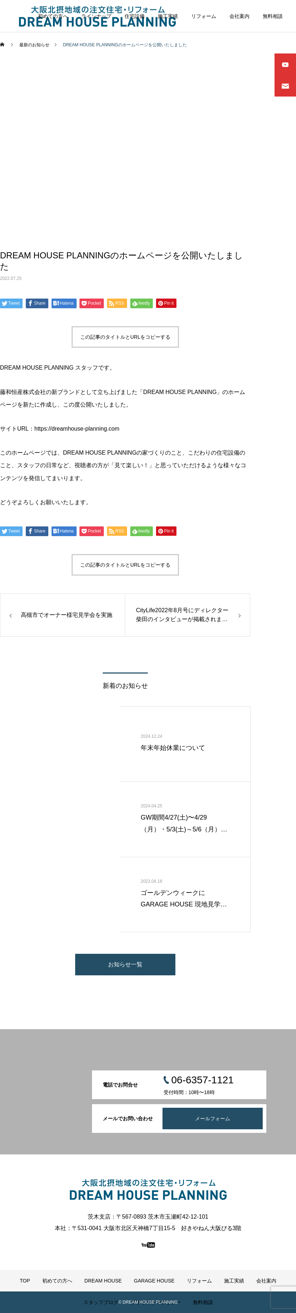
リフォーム (203, 16)
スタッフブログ (100, 1302)
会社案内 (239, 16)
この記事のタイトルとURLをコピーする (125, 337)
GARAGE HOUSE (154, 1281)
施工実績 (168, 16)
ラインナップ (96, 16)
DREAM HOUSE (103, 1281)
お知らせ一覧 (125, 964)
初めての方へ (53, 16)
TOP (25, 1281)
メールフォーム (212, 1118)
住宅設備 (135, 16)
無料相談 (273, 16)
